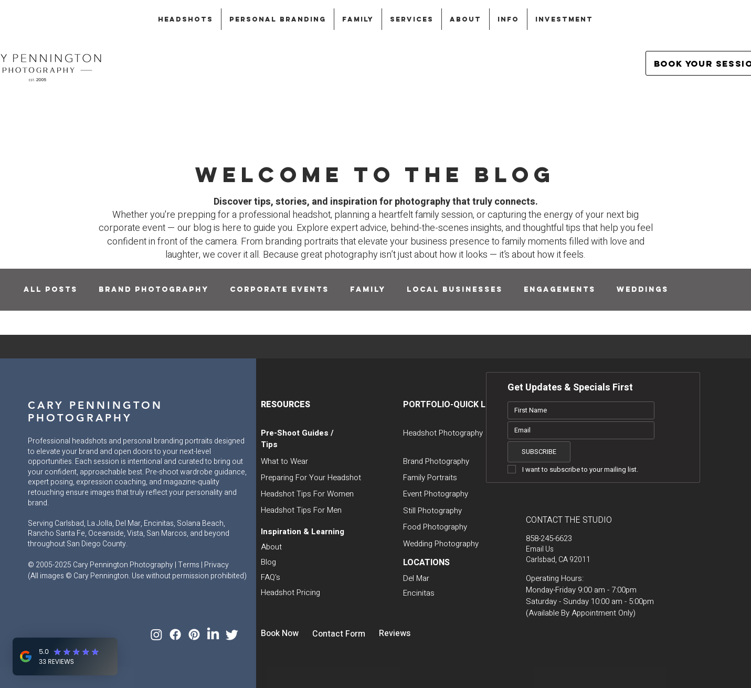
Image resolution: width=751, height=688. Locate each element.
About (271, 547)
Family (368, 289)
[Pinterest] (194, 634)
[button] (185, 19)
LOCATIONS (426, 562)
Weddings (643, 289)
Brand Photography (154, 289)
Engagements (560, 289)
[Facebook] (175, 634)
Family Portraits (430, 477)
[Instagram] (156, 634)
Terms (188, 564)
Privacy (216, 564)
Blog (268, 562)
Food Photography (435, 527)
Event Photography (435, 494)
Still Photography (432, 510)
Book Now (280, 633)
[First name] (578, 410)
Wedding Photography (441, 543)
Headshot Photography (443, 433)
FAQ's (270, 577)
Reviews (394, 633)
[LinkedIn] (213, 634)
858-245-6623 (549, 538)
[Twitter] (232, 634)
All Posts (51, 289)
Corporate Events (279, 289)
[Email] (578, 430)
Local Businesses (455, 289)
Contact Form (338, 634)
